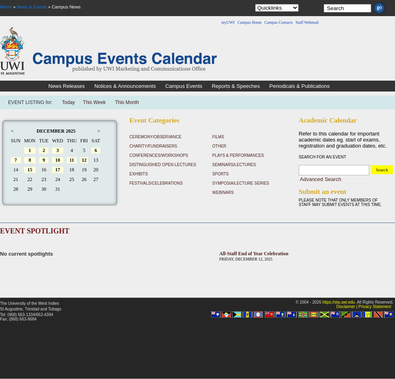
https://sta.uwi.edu (338, 302)
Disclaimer (345, 306)
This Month (127, 102)
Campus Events (183, 86)
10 (57, 160)
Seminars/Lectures (234, 164)
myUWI (228, 22)
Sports (220, 174)
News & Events (32, 6)
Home (6, 6)
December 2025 (56, 131)
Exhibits (138, 174)
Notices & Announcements (125, 86)
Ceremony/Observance (155, 137)
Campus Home (249, 22)
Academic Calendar (328, 120)
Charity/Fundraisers (153, 146)
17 (57, 170)
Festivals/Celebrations (156, 183)
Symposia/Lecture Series (240, 183)
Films (218, 137)
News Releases (66, 86)
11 (71, 160)
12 (84, 160)
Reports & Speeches (236, 86)
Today (68, 102)
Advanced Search (320, 179)
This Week (94, 102)
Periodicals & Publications (299, 86)
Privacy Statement (374, 306)
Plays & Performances (238, 155)
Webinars (223, 192)
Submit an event (322, 192)
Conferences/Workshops (158, 155)
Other (219, 146)
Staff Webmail (306, 22)
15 (29, 170)
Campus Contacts (278, 22)
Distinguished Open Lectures (162, 164)
